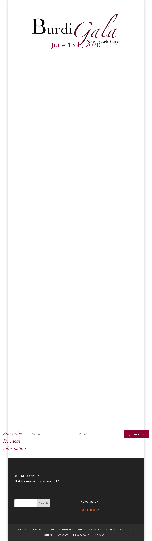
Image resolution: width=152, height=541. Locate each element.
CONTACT (63, 535)
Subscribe (136, 434)
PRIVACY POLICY (81, 535)
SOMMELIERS (66, 529)
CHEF (51, 529)
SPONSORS (95, 529)
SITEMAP (99, 535)
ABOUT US (125, 529)
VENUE (81, 529)
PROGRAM (22, 529)
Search (43, 503)
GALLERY (48, 535)
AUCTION (110, 529)
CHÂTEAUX (38, 529)
